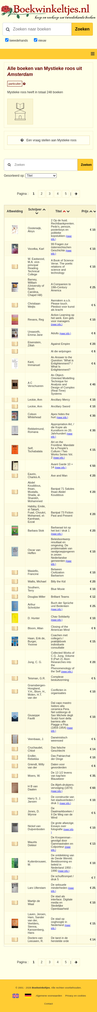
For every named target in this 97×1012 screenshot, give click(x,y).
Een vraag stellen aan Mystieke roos (49, 140)
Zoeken (82, 29)
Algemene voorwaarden (49, 995)
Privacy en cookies (75, 995)
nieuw (41, 40)
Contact (48, 1003)
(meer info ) (56, 324)
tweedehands (18, 40)
